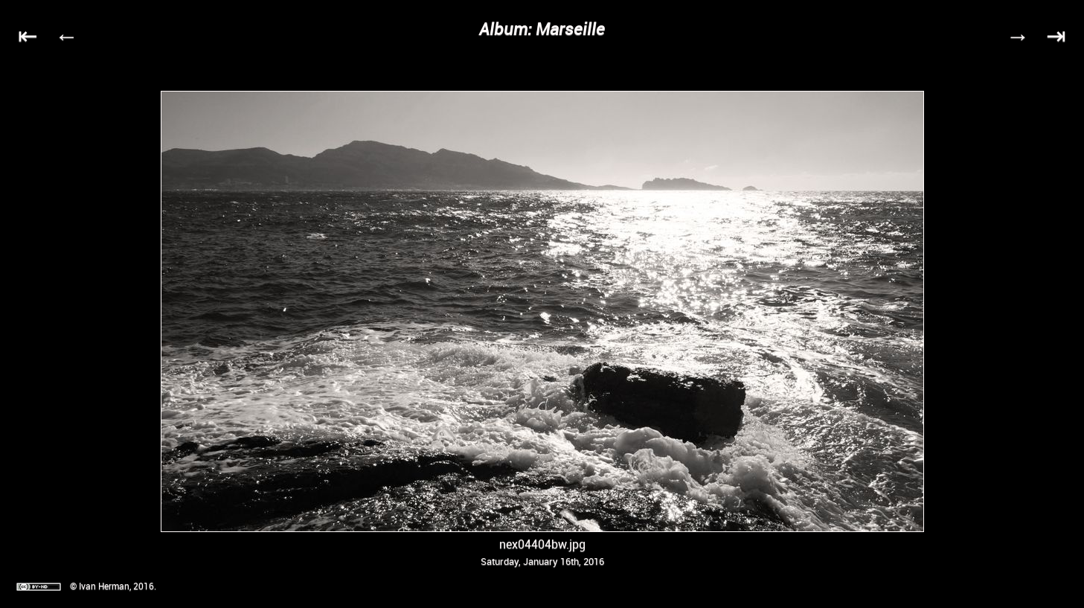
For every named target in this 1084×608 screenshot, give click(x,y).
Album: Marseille (542, 28)
